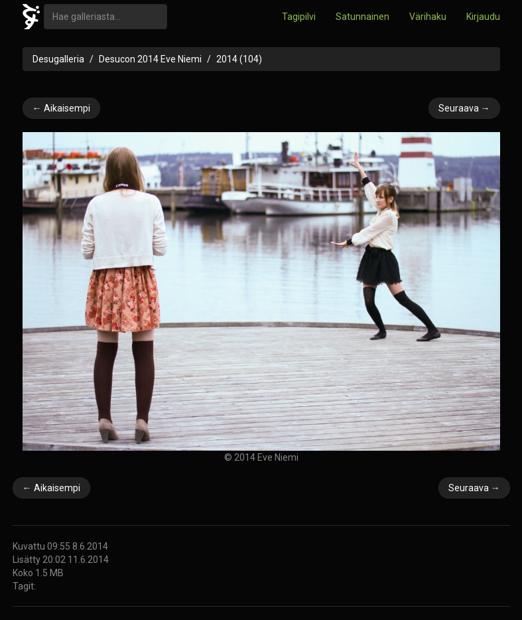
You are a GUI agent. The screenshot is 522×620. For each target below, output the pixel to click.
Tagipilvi (299, 16)
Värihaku (427, 16)
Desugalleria (58, 59)
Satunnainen (362, 16)
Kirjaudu (483, 16)
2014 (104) (239, 59)
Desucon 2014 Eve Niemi (150, 59)
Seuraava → (464, 108)
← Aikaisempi (61, 108)
